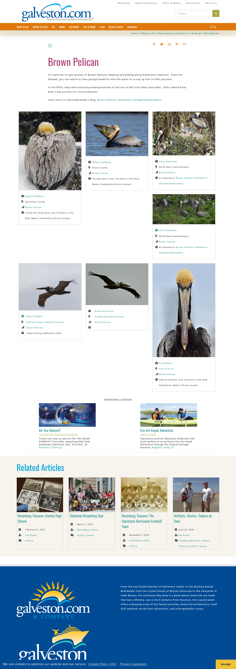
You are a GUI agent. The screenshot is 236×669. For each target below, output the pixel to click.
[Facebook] (154, 44)
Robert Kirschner (104, 311)
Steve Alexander (168, 161)
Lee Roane (31, 535)
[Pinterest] (176, 44)
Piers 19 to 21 (166, 368)
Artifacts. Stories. (197, 546)
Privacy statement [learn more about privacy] (133, 664)
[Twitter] (161, 44)
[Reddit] (169, 44)
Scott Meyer (165, 363)
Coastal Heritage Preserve (109, 316)
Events (90, 535)
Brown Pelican (33, 207)
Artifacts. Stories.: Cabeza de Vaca (193, 518)
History (29, 540)
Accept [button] (226, 664)
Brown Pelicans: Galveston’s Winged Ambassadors (129, 100)
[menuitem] (124, 3)
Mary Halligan (34, 316)
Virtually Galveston (189, 540)
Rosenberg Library (87, 529)
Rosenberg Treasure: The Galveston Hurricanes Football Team (142, 521)
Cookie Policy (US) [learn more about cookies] (102, 664)
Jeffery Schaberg (101, 162)
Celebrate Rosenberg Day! (87, 515)
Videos (205, 540)
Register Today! (163, 447)
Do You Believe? (50, 430)
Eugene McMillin (34, 196)
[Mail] (184, 44)
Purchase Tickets (50, 447)
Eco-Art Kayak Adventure (156, 430)
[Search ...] (194, 13)
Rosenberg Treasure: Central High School (40, 518)
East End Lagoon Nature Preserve (45, 322)
